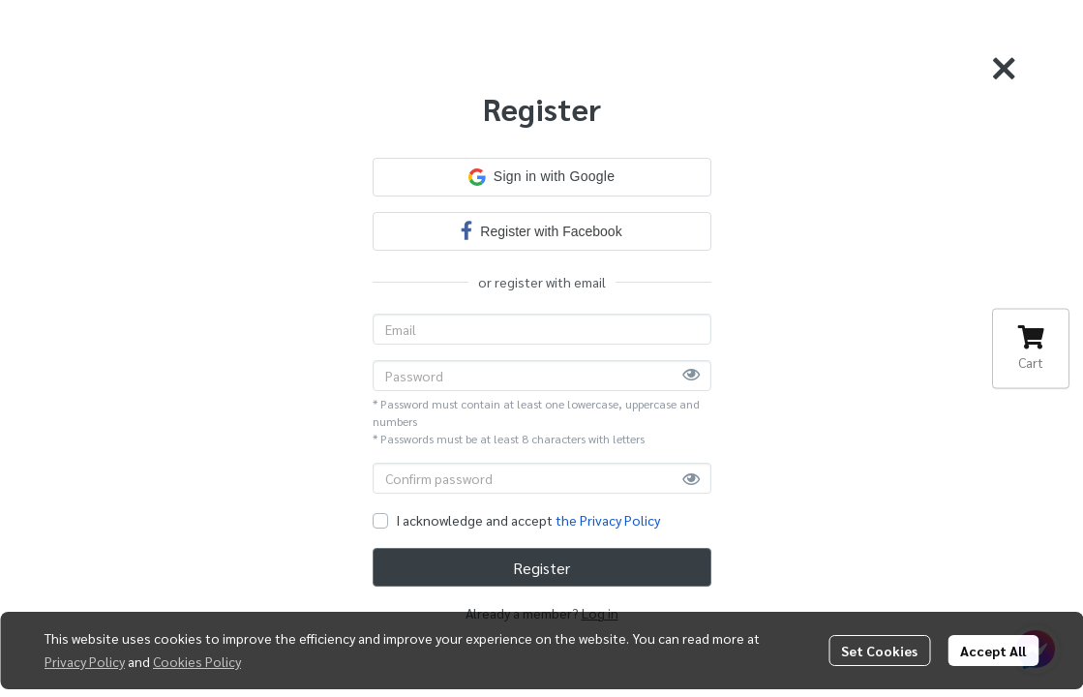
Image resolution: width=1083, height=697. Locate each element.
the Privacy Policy (608, 520)
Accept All (993, 650)
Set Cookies (879, 650)
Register (541, 568)
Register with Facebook (541, 230)
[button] (542, 177)
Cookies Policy (197, 661)
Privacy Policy (85, 661)
